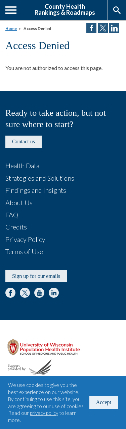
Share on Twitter (103, 28)
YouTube (39, 293)
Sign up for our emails (36, 276)
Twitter (25, 293)
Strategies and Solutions (39, 178)
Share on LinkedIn (114, 28)
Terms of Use (24, 251)
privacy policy (44, 413)
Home (11, 28)
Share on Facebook (91, 28)
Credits (16, 227)
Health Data (22, 166)
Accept (103, 402)
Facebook (10, 293)
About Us (19, 203)
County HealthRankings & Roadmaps (65, 9)
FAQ (11, 215)
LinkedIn (54, 293)
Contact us (23, 141)
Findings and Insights (35, 190)
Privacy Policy (25, 239)
